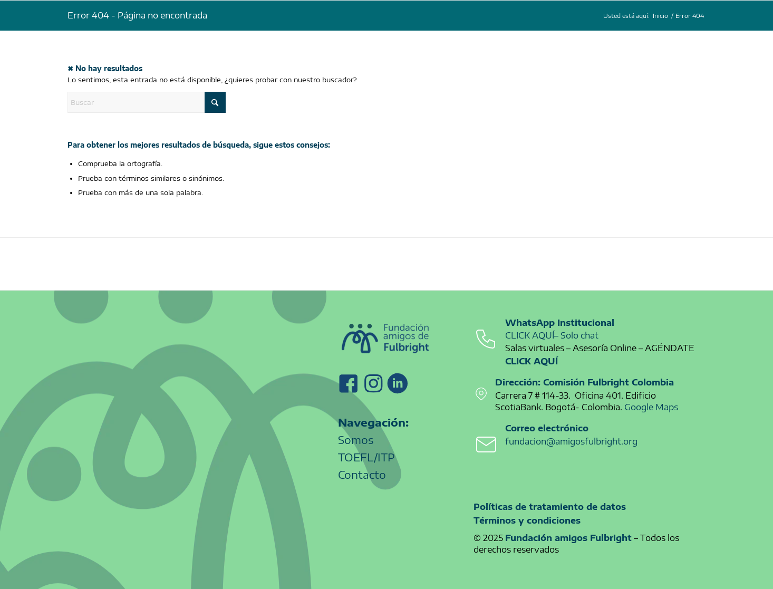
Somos (355, 439)
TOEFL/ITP (366, 457)
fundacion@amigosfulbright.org (571, 441)
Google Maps (651, 407)
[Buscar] (146, 102)
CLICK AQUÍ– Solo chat (551, 335)
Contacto (362, 474)
